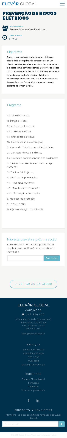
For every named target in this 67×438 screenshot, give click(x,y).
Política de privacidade (33, 390)
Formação (33, 383)
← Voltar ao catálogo (33, 283)
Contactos (33, 386)
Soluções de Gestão (33, 349)
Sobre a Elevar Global (33, 379)
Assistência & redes (33, 353)
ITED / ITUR (33, 357)
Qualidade (33, 360)
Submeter (52, 258)
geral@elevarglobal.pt (33, 333)
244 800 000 (35, 314)
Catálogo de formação (33, 364)
